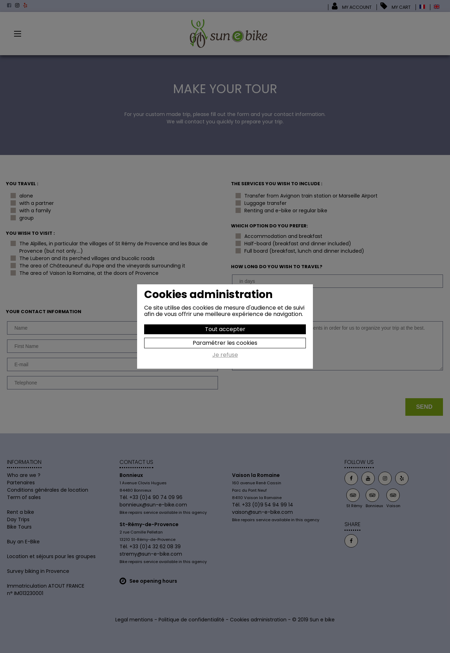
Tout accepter (225, 329)
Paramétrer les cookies (225, 343)
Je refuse (225, 355)
